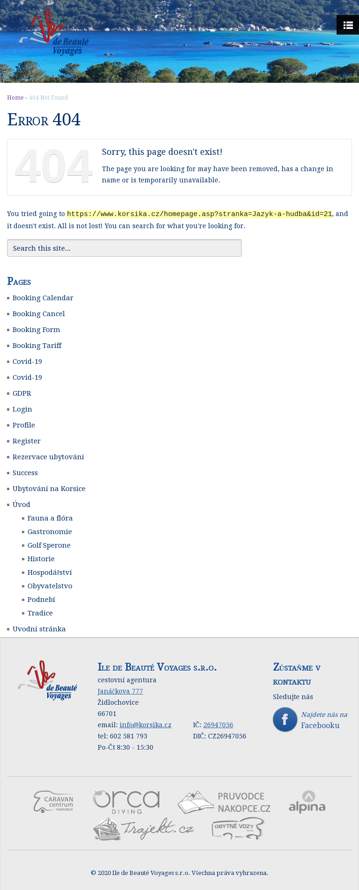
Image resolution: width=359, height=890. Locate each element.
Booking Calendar (43, 297)
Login (22, 409)
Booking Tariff (37, 345)
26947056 (218, 724)
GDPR (22, 393)
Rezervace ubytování (48, 456)
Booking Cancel (39, 313)
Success (25, 472)
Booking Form (36, 329)
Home (15, 97)
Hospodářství (50, 572)
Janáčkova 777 (120, 691)
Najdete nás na (312, 720)
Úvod (21, 504)
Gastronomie (50, 531)
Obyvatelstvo (50, 585)
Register (27, 440)
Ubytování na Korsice (49, 488)
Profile (24, 424)
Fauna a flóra (50, 518)
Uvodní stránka (39, 628)
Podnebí (41, 599)
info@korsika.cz (146, 724)
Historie (41, 558)
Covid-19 (27, 361)
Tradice (40, 612)
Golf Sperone (49, 545)
